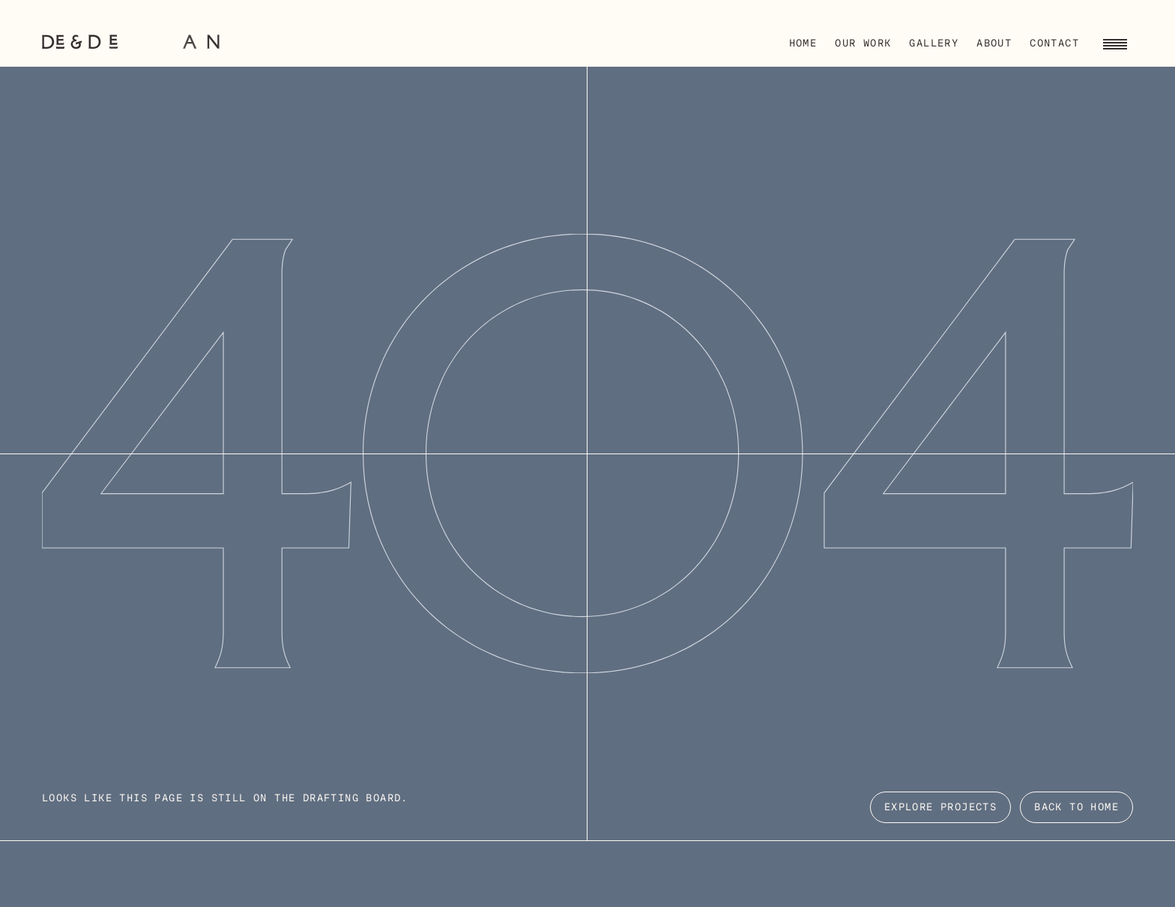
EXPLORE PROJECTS (940, 807)
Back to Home (1076, 807)
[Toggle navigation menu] (1115, 42)
